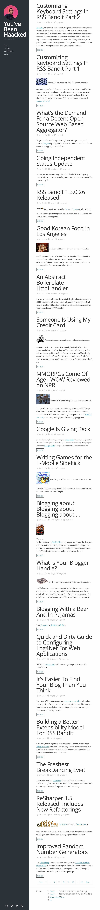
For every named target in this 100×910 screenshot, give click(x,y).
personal (53, 330)
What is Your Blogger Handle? (62, 565)
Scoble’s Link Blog (58, 625)
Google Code (49, 446)
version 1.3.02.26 (43, 101)
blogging (57, 520)
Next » (88, 882)
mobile (53, 468)
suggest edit (60, 22)
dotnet (55, 293)
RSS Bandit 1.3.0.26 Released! (60, 194)
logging (52, 659)
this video (57, 780)
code (52, 293)
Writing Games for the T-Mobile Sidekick (64, 460)
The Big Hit (56, 542)
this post (46, 143)
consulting (53, 169)
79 (68, 882)
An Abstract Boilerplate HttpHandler (52, 282)
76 (54, 882)
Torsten (76, 209)
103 (82, 882)
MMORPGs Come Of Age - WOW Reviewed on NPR (63, 379)
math (52, 857)
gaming (53, 390)
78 (63, 882)
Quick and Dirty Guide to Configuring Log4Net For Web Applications (64, 645)
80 (73, 882)
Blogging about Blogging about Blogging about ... (58, 508)
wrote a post (50, 664)
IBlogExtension (42, 747)
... (77, 882)
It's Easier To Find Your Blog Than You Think (61, 684)
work (58, 169)
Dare (67, 209)
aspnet (56, 659)
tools (52, 815)
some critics (69, 440)
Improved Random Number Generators (62, 849)
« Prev (40, 882)
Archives (7, 48)
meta (61, 520)
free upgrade (81, 824)
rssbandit (53, 203)
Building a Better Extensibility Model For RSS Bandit (60, 727)
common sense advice (73, 701)
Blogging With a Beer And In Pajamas (62, 611)
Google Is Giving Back (63, 429)
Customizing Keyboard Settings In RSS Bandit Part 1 (62, 62)
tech (52, 434)
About (6, 45)
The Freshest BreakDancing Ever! (60, 767)
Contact (6, 54)
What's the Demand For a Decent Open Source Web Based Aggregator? (61, 121)
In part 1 (39, 28)
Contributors (8, 51)
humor (52, 520)
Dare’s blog (44, 862)
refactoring (56, 815)
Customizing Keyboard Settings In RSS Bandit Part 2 (62, 11)
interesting (53, 775)
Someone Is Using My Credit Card (63, 322)
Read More (40, 50)
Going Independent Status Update (60, 160)
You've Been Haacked (15, 29)
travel (52, 239)
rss (52, 22)
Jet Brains (63, 824)
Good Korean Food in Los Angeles (63, 231)
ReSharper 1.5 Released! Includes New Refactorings (59, 803)
